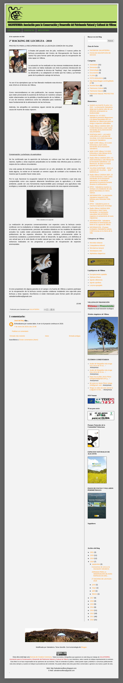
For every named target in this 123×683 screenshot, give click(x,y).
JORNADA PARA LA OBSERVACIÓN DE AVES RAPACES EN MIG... (102, 574)
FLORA (92, 75)
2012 (92, 613)
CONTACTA (29, 30)
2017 (92, 598)
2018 (92, 561)
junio (94, 585)
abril (93, 591)
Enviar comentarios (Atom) (28, 340)
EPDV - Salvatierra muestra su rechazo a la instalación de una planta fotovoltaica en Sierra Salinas (101, 190)
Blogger (84, 647)
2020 (92, 555)
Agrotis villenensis (96, 280)
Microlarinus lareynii (97, 248)
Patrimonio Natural (96, 91)
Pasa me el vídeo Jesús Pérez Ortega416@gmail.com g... (100, 378)
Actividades (94, 65)
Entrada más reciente (17, 336)
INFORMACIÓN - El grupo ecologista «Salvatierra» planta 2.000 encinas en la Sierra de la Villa (101, 230)
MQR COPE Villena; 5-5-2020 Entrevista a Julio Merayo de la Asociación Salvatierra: (100, 153)
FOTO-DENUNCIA (96, 78)
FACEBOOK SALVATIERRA (100, 50)
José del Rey (19, 320)
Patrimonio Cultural (96, 88)
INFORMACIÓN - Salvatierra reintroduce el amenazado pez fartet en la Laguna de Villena (100, 222)
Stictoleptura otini (96, 251)
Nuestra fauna (95, 85)
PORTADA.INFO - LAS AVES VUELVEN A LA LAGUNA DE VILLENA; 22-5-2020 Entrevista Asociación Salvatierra (101, 137)
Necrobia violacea (96, 243)
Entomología (94, 70)
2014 (92, 607)
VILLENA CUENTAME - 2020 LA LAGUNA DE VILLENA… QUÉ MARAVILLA (101, 170)
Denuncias (93, 67)
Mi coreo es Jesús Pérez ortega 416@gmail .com (101, 384)
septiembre (96, 564)
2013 (92, 610)
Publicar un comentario (20, 331)
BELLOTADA (43, 30)
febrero (94, 594)
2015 (92, 604)
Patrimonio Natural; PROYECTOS (102, 94)
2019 (92, 558)
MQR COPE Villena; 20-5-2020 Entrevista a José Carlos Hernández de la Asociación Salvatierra (101, 145)
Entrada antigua (74, 336)
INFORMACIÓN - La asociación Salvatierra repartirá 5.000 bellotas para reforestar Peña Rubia (101, 198)
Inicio (47, 336)
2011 (92, 616)
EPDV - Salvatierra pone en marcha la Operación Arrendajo (101, 205)
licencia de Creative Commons (41, 657)
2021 (92, 552)
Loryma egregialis (96, 285)
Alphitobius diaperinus (97, 253)
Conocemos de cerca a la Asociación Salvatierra (101, 568)
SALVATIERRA (14, 30)
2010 (92, 620)
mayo (94, 588)
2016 (92, 601)
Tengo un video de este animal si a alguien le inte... (101, 389)
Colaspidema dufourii (97, 245)
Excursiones (94, 73)
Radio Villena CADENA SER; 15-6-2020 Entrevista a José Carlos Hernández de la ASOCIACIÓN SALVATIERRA (101, 129)
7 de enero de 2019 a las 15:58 (25, 327)
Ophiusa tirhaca (95, 277)
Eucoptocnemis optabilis (98, 274)
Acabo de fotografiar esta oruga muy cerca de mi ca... (101, 365)
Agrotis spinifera (95, 283)
